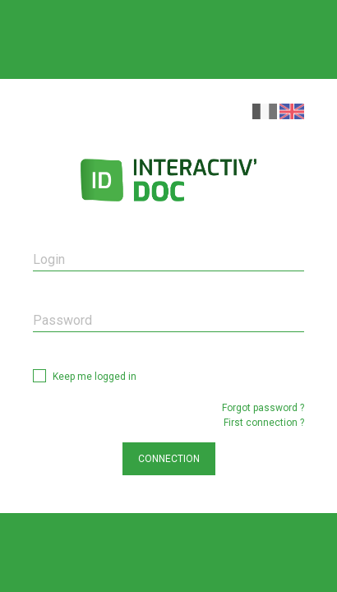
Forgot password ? (263, 408)
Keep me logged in (94, 376)
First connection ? (264, 422)
